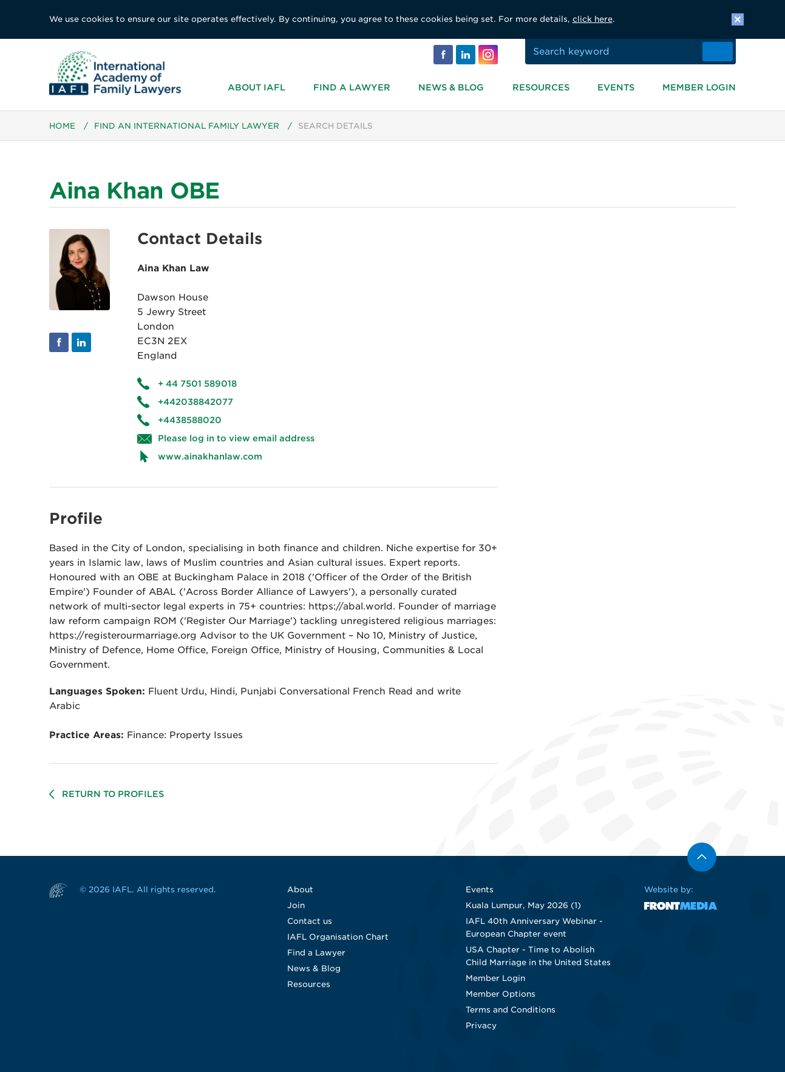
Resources (540, 87)
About (300, 890)
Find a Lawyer (351, 87)
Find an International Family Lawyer (186, 126)
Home (62, 126)
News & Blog (451, 87)
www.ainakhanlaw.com (210, 457)
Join (296, 906)
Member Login (699, 87)
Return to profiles (113, 794)
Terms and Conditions (511, 1010)
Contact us (309, 921)
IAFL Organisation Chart (338, 937)
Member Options (500, 994)
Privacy (481, 1026)
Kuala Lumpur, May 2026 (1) (523, 906)
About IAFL (256, 87)
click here (593, 19)
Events (615, 87)
